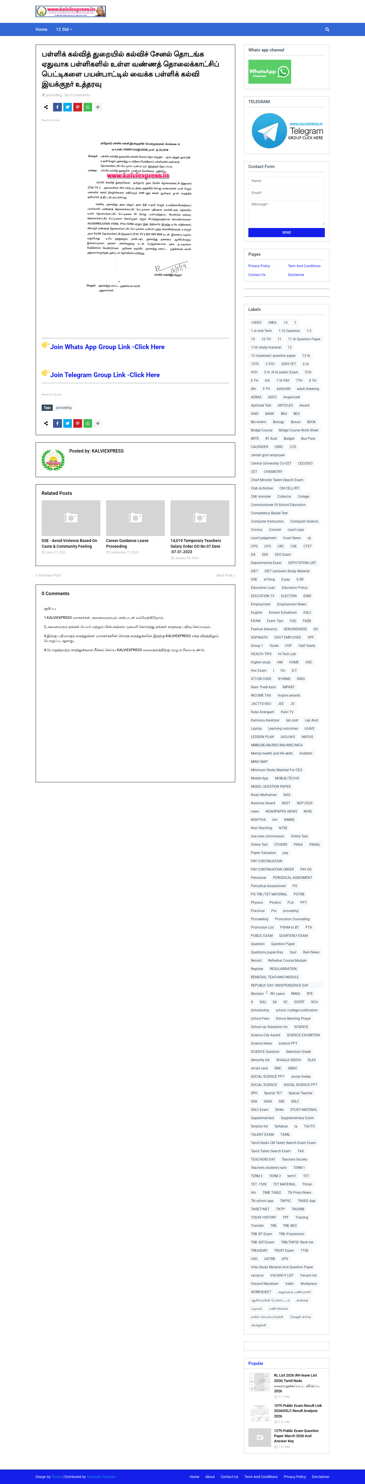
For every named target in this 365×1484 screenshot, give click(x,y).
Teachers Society (294, 1159)
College (303, 497)
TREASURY (259, 1251)
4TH (254, 372)
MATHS (307, 737)
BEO (296, 414)
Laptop (256, 729)
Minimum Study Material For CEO (276, 770)
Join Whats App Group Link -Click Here (103, 347)
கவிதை (302, 1300)
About (210, 1477)
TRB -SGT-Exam (262, 1242)
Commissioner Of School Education (278, 505)
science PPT (288, 1043)
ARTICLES (285, 405)
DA (253, 555)
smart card (259, 1068)
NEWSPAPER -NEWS (281, 811)
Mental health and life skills (272, 753)
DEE (265, 555)
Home (194, 1477)
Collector (284, 497)
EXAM (255, 621)
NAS (286, 795)
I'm (283, 671)
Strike (279, 1110)
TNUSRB (297, 1209)
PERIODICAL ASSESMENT (292, 878)
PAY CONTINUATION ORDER (272, 869)
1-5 (309, 331)
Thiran (307, 1184)
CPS (267, 546)
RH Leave (277, 994)
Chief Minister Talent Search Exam (277, 480)
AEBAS (256, 397)
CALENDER (259, 447)
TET (306, 1176)
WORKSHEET (261, 1292)
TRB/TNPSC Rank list (297, 1242)
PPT (303, 903)
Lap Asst (311, 720)
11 (279, 339)
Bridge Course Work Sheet (299, 430)
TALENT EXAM (262, 1135)
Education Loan (263, 588)
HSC (308, 662)
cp (309, 538)
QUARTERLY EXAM (293, 936)
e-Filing (269, 579)
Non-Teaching (261, 828)
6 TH (254, 381)
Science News (261, 1043)
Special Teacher (301, 1093)
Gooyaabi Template (101, 1477)
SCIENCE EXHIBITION (303, 1035)
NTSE (283, 828)
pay (285, 853)
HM (280, 662)
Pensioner (258, 878)
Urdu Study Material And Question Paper (282, 1267)
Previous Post (49, 574)
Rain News (311, 952)
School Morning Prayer (293, 1019)
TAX (300, 1151)
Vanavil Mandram (265, 1284)
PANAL (314, 845)
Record (256, 961)
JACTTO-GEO (261, 704)
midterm (306, 753)
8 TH (313, 381)
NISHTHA (258, 820)
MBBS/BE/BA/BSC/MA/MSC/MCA (277, 745)
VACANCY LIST (282, 1275)
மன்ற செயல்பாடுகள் (267, 1317)
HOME (294, 662)
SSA (254, 1101)
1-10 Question (289, 331)
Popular (255, 1363)
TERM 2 (257, 1176)
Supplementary (262, 1118)
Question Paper (283, 944)
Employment (261, 604)
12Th (255, 364)
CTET (307, 546)
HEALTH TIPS (261, 654)
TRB (273, 1226)
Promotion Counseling (292, 919)
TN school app (262, 1201)
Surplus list (259, 1126)
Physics (257, 903)
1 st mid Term (261, 331)
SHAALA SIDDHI (288, 1060)
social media (301, 1077)
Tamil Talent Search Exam (271, 1151)
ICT (294, 671)
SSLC (295, 1101)
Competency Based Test (269, 513)
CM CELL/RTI (289, 488)
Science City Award (265, 1035)
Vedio (289, 1284)
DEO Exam (283, 555)
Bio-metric (258, 422)
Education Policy (295, 588)
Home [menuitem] (41, 29)
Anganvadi (291, 397)
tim (253, 1193)
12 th (306, 356)
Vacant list (308, 1275)
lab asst (292, 720)
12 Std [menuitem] (62, 29)
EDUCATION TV (263, 596)
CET (254, 472)
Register (257, 969)
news (255, 811)
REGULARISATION (283, 969)
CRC (280, 546)
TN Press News (299, 1193)
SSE (282, 1101)
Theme (57, 1477)
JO (292, 704)
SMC (277, 1068)
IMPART (289, 687)
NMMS (289, 820)
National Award (263, 803)
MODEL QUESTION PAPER (271, 787)
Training (301, 1217)
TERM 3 (275, 1176)
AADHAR (283, 389)
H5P (288, 646)
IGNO (301, 679)
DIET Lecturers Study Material (287, 571)
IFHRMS (284, 679)
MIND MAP (259, 762)
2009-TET (288, 364)
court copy (296, 530)
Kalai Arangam (262, 712)
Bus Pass (308, 439)
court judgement (263, 538)
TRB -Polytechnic (292, 1234)
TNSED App (307, 1201)
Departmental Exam (266, 563)
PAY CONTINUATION (266, 861)
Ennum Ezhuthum (283, 613)
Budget (289, 439)
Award (304, 405)
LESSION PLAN (262, 737)
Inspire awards (289, 695)
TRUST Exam (284, 1251)
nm (274, 820)
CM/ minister (261, 497)
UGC (254, 1259)
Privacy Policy (259, 266)
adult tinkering (308, 389)
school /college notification (297, 1010)
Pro (274, 911)
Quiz (293, 952)
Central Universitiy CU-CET (271, 463)
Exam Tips (275, 621)
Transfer (257, 1226)
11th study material (266, 347)
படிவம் (256, 1309)
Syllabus (281, 1126)
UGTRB (269, 1259)
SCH (314, 1002)
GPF (311, 637)
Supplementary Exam (297, 1118)
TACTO (309, 1126)
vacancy (257, 1275)
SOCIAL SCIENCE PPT (268, 1077)
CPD (254, 546)
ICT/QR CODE (261, 679)
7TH (299, 381)
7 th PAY (283, 381)
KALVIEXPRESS (107, 450)
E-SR (300, 579)
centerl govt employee (268, 455)
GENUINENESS (295, 629)
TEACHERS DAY (263, 1159)
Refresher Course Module (287, 961)
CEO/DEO (305, 463)
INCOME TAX (261, 695)
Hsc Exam (259, 671)
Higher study (261, 662)
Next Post (224, 574)
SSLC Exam (260, 1110)
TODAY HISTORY (263, 1217)
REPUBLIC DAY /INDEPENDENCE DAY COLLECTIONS (280, 986)
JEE (281, 704)
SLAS (312, 1060)
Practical (258, 911)
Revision (257, 994)
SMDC (292, 1068)
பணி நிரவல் (278, 1309)
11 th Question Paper (304, 339)
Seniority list (260, 1060)
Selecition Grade (298, 1052)
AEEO (272, 397)
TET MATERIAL (284, 1184)
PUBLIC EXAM (262, 936)
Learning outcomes (283, 729)
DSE (254, 579)
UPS (284, 1259)
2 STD (270, 364)
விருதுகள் (258, 1325)
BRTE (255, 439)
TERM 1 (299, 1168)
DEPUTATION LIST (302, 563)
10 (253, 339)
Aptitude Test (261, 405)
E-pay (285, 579)
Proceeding (259, 919)
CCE (293, 447)
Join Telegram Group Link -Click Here (101, 375)
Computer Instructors (267, 521)
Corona (256, 530)
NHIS (308, 811)
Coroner (275, 530)
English (256, 613)
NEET (286, 803)
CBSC (279, 447)
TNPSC (285, 1201)
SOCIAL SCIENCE (264, 1085)
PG (295, 886)
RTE (310, 994)
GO (315, 629)
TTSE (305, 1251)
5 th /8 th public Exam (281, 372)
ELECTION (289, 596)
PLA (290, 903)
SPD (254, 1093)
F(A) (293, 621)
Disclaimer (296, 275)
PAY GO (306, 869)
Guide (274, 646)
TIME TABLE (272, 1193)
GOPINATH (259, 637)
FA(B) (307, 621)
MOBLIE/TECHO (287, 778)
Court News (292, 538)
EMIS (307, 596)
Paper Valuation (263, 853)
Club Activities (262, 488)
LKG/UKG (288, 737)
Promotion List (262, 927)
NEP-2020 (305, 803)
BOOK (311, 422)
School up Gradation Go (269, 1027)
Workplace (309, 1284)
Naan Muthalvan (264, 795)
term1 (292, 1176)
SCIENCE (301, 1027)
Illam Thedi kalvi (263, 687)
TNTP (280, 1209)
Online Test (259, 845)
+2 (286, 323)
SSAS (268, 1101)
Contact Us (256, 275)
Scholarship (260, 1010)
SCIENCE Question (265, 1052)
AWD (255, 414)
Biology (278, 422)
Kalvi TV (287, 712)
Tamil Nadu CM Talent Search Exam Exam (283, 1143)
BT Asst (271, 439)
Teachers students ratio (269, 1168)
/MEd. (272, 323)
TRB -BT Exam (261, 1234)
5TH (308, 372)
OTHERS (280, 845)
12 (290, 347)
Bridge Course (261, 430)
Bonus (296, 422)
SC (285, 1002)
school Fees (260, 1019)
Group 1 (257, 646)
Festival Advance (264, 629)
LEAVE (310, 729)
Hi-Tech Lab (287, 654)
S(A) (262, 1002)
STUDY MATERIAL (303, 1110)
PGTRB (299, 894)
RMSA (295, 994)
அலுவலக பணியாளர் (294, 1292)
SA (275, 1002)
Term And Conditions (304, 266)
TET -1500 (259, 1184)
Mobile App (259, 778)
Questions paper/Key (267, 952)
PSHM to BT (289, 927)
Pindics (275, 903)
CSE (294, 546)
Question (258, 944)
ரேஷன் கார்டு (300, 1317)
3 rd (306, 364)
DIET (254, 571)
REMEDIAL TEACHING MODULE (275, 977)
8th (253, 389)
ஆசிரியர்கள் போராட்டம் (270, 1300)
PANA (298, 845)
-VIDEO (256, 323)
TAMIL (285, 1135)
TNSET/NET (260, 1209)
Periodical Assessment (268, 886)
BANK (269, 414)
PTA (308, 927)
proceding (54, 95)
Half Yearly (307, 646)
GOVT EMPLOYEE (287, 637)
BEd (284, 414)
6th (267, 381)
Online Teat (299, 836)
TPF (286, 1217)
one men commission (267, 836)
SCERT (299, 1002)
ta (295, 1126)
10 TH (266, 339)
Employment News (291, 604)
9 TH (266, 389)
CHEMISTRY (273, 472)
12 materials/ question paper (273, 356)
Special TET (273, 1093)
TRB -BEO (290, 1226)
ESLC (307, 613)
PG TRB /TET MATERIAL (269, 894)
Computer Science (304, 521)
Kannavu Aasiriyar (265, 720)
